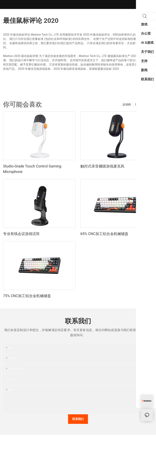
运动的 (126, 104)
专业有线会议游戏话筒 (21, 234)
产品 (148, 104)
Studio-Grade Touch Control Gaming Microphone (32, 169)
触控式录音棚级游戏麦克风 (102, 166)
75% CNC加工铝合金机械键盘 (27, 296)
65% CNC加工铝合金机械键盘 (104, 234)
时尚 (138, 104)
